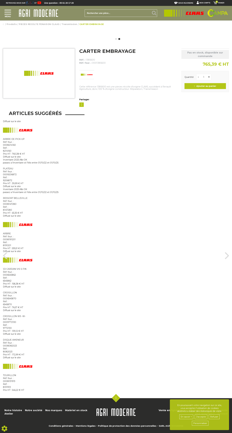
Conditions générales (61, 426)
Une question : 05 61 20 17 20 (60, 3)
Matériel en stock (76, 410)
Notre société (33, 410)
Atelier (8, 413)
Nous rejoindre (183, 3)
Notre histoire (13, 410)
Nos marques (53, 410)
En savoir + (186, 416)
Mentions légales (86, 426)
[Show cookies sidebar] (4, 429)
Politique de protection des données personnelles (127, 426)
